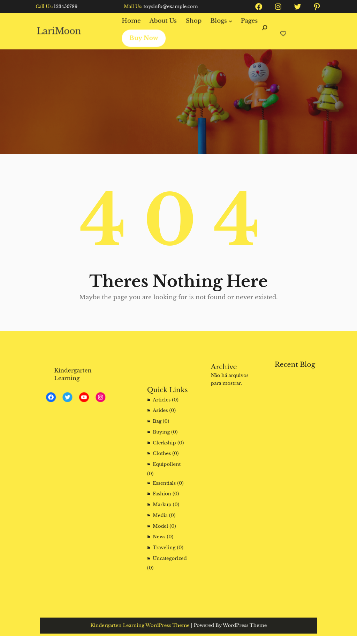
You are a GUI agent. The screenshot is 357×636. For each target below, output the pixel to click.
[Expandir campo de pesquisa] (262, 31)
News (161, 524)
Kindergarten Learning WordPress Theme (148, 625)
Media (162, 507)
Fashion (163, 490)
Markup (163, 499)
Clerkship (165, 450)
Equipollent (167, 467)
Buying (162, 442)
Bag (159, 433)
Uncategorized (169, 541)
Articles (163, 416)
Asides (162, 425)
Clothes (163, 459)
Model (162, 516)
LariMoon (61, 31)
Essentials (165, 482)
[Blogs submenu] (229, 21)
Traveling (165, 533)
